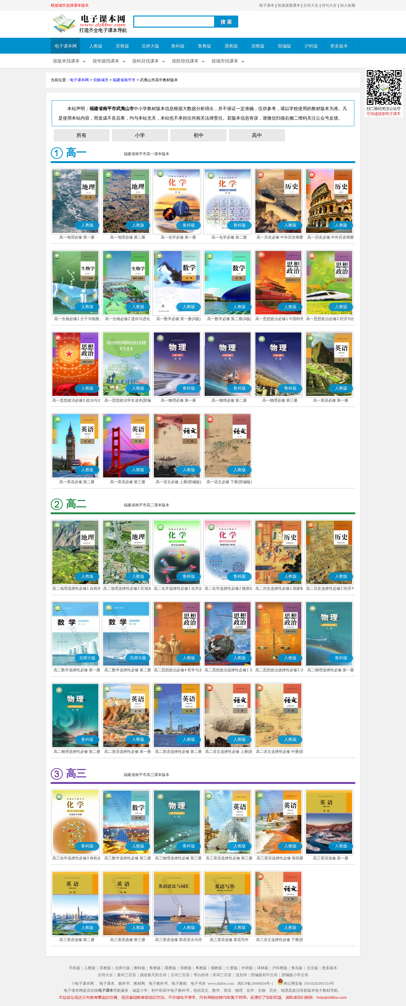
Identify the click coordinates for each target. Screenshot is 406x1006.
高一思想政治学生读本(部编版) (127, 401)
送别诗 (241, 975)
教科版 (178, 46)
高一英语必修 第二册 (77, 482)
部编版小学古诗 (295, 975)
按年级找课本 (106, 61)
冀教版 (231, 46)
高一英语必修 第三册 (127, 482)
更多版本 (339, 46)
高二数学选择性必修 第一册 (77, 670)
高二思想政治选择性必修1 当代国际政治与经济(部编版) (229, 671)
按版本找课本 (66, 61)
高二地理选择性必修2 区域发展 (127, 589)
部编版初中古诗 (264, 975)
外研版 (247, 968)
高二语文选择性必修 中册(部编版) (280, 752)
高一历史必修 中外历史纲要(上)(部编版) (280, 238)
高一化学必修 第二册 (229, 237)
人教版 (95, 46)
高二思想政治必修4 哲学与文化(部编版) (178, 671)
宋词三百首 (222, 975)
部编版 (284, 46)
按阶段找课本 (185, 61)
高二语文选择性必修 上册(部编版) (229, 752)
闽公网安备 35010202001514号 (305, 983)
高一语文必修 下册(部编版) (229, 482)
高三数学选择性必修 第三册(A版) (127, 859)
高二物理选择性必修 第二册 (77, 751)
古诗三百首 (180, 975)
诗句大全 (329, 5)
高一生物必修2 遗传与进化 (127, 319)
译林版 (262, 968)
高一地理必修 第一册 (77, 237)
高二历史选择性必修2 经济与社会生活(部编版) (330, 589)
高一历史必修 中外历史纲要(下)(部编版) (330, 238)
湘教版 (216, 968)
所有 (81, 135)
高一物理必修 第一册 (178, 400)
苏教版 (122, 46)
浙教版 (258, 46)
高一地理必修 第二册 (127, 237)
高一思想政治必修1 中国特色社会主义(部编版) (279, 319)
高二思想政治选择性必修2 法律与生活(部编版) (279, 671)
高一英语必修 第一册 (330, 400)
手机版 (74, 968)
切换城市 (100, 80)
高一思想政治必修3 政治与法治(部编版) (76, 401)
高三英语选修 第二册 (77, 939)
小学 (140, 135)
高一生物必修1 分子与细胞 (76, 319)
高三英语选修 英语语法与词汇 (178, 940)
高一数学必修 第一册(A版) (178, 319)
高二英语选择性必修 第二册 (178, 751)
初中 (198, 135)
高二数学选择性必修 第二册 (127, 670)
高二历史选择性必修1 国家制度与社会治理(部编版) (279, 589)
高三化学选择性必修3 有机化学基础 (76, 859)
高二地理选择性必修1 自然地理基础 (76, 589)
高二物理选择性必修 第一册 (330, 670)
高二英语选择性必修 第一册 (127, 751)
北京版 (312, 968)
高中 (257, 135)
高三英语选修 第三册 (127, 939)
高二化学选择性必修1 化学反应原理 (178, 589)
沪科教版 (279, 968)
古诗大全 (310, 5)
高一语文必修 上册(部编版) (178, 482)
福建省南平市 (124, 80)
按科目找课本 (145, 61)
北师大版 (150, 46)
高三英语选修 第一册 (330, 858)
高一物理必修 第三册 (280, 400)
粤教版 (201, 968)
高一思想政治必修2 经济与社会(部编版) (330, 319)
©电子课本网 (83, 983)
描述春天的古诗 (153, 975)
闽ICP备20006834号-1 (255, 983)
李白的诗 (201, 975)
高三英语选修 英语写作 (229, 939)
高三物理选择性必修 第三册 (178, 858)
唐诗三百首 (126, 975)
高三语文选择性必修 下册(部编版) (280, 940)
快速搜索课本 (289, 5)
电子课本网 (66, 46)
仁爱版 (232, 968)
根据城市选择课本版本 (70, 5)
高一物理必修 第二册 (229, 400)
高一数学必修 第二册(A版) (229, 319)
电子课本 (266, 5)
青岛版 (297, 968)
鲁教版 (204, 46)
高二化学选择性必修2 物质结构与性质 (229, 589)
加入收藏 (347, 5)
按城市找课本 (225, 61)
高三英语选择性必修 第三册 (229, 858)
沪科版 (311, 46)
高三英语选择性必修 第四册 (280, 858)
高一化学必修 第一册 (178, 237)
